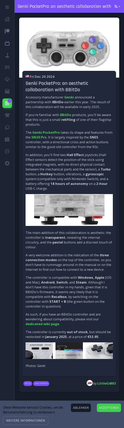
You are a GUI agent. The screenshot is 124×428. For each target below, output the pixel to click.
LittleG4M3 (106, 383)
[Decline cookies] (81, 408)
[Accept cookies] (109, 408)
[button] (25, 420)
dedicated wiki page (42, 324)
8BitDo (65, 114)
